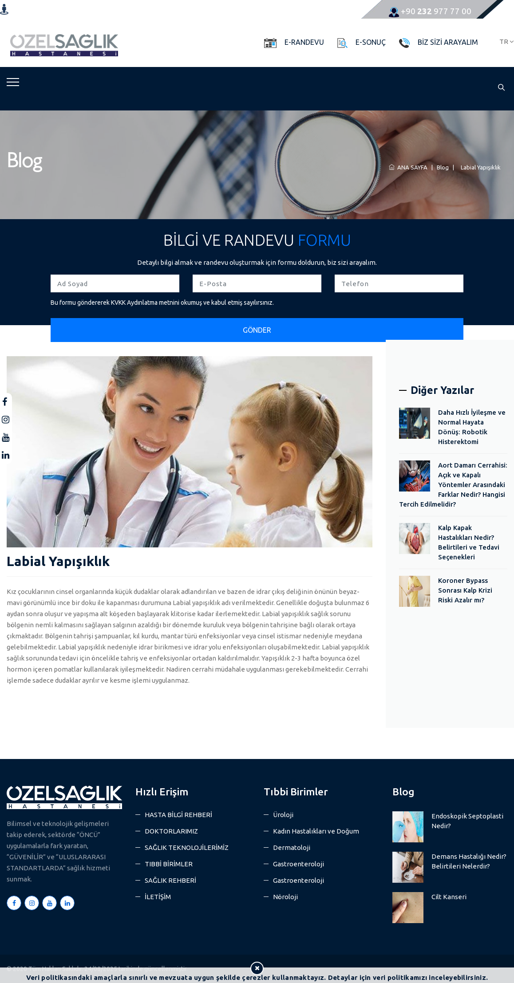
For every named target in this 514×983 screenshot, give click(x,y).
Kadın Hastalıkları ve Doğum (316, 831)
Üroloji (283, 814)
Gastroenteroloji (298, 864)
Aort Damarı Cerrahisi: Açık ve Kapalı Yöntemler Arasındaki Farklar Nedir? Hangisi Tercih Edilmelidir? (453, 484)
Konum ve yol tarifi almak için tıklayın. (56, 9)
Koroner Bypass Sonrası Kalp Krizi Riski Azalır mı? (465, 590)
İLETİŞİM (158, 896)
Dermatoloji (291, 847)
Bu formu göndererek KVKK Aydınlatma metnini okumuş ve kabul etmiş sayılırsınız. (162, 302)
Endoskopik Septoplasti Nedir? (467, 821)
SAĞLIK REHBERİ (170, 880)
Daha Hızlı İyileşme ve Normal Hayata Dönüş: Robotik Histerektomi (472, 427)
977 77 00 (430, 11)
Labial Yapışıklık (479, 167)
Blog (443, 167)
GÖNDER (257, 330)
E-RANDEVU (304, 42)
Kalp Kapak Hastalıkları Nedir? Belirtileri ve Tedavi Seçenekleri (468, 542)
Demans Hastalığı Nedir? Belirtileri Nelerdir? (468, 861)
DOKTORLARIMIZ (171, 831)
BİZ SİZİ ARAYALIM (448, 42)
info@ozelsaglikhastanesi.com (265, 11)
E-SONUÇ (371, 42)
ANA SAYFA (408, 167)
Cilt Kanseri (449, 896)
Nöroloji (285, 896)
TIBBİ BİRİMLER (169, 864)
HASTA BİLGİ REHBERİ (178, 814)
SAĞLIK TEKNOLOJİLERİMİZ (187, 847)
